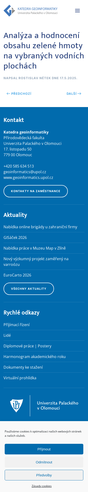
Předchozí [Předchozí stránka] (19, 93)
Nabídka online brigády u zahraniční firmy (40, 226)
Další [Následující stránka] (74, 93)
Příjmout (44, 449)
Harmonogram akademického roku (35, 356)
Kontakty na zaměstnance (35, 191)
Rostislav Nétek (35, 78)
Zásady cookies (42, 486)
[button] (77, 11)
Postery (44, 346)
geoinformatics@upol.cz (25, 171)
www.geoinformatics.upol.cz (28, 177)
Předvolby (44, 475)
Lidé (7, 335)
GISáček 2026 (15, 237)
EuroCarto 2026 (17, 275)
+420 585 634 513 (19, 166)
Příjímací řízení (17, 324)
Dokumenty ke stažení (23, 367)
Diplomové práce (19, 346)
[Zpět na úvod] (30, 10)
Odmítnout (44, 462)
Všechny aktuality (28, 288)
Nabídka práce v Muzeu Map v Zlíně (35, 248)
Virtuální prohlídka (20, 377)
